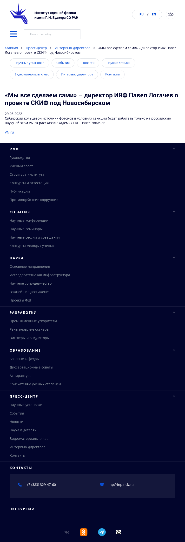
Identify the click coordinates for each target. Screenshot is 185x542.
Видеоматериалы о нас (31, 74)
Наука (92, 259)
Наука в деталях (118, 62)
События (63, 62)
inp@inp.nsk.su (121, 489)
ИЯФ (92, 149)
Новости (88, 62)
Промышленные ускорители (33, 323)
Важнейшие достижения (30, 293)
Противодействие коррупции (34, 200)
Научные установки (29, 62)
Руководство (20, 157)
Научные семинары (26, 230)
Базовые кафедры (25, 362)
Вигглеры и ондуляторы (30, 340)
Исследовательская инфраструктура (40, 276)
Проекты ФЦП (21, 302)
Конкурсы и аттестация (29, 183)
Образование (92, 353)
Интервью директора (73, 48)
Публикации (20, 191)
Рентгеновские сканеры (29, 332)
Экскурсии (22, 513)
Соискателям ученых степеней (35, 387)
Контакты (112, 74)
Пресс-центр (36, 48)
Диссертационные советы (31, 370)
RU (141, 14)
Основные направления (30, 268)
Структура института (27, 174)
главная (11, 48)
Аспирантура (21, 379)
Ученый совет (21, 166)
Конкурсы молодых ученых (32, 247)
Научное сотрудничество (31, 285)
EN (154, 14)
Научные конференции (29, 221)
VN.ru (9, 132)
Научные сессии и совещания (35, 238)
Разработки (92, 315)
